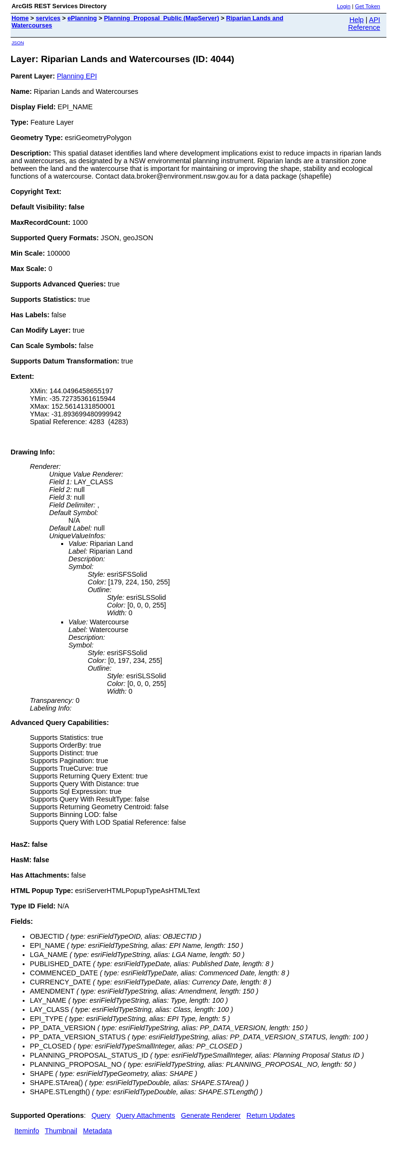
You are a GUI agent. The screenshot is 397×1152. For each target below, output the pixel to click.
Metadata (97, 1131)
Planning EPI (77, 76)
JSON (18, 42)
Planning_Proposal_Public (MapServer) (161, 18)
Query (101, 1115)
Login (343, 6)
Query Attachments (145, 1115)
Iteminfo (26, 1131)
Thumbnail (61, 1131)
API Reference (364, 23)
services (48, 18)
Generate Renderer (211, 1115)
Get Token (367, 6)
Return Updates (271, 1115)
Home (20, 18)
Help (356, 20)
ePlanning (82, 18)
